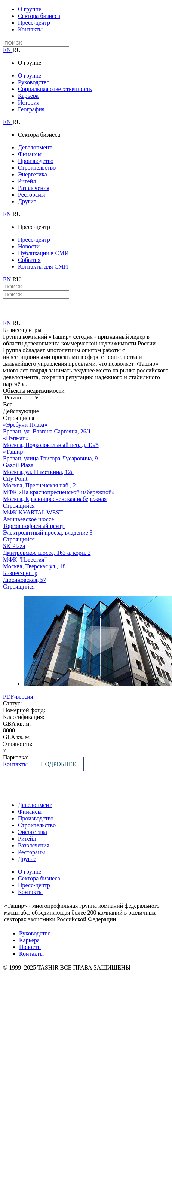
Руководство (34, 82)
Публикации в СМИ (43, 253)
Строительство (37, 167)
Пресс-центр (34, 22)
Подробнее (58, 764)
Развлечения (33, 188)
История (28, 102)
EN (7, 50)
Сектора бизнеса (39, 16)
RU (16, 50)
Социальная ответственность (55, 89)
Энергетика (32, 174)
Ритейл (27, 181)
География (31, 109)
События (29, 260)
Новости (29, 246)
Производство (35, 161)
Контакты (30, 29)
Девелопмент (35, 147)
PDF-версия (18, 696)
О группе (29, 9)
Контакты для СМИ (43, 266)
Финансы (30, 154)
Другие (27, 201)
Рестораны (31, 194)
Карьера (28, 96)
